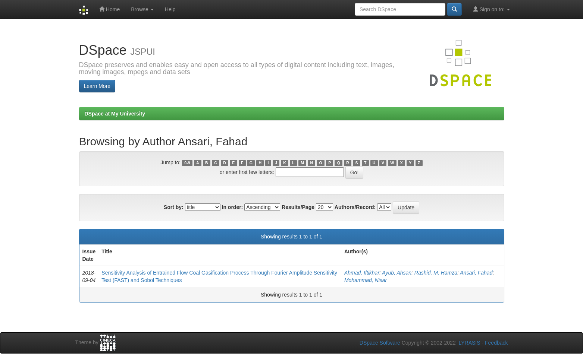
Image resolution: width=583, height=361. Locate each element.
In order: (232, 207)
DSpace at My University (115, 114)
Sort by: (174, 207)
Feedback (496, 343)
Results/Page (298, 207)
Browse (142, 9)
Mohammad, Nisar (365, 280)
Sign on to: (491, 9)
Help (170, 9)
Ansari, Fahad (476, 273)
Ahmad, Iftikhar (361, 273)
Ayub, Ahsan (396, 273)
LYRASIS (469, 343)
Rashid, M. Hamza (435, 273)
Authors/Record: (355, 207)
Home (109, 9)
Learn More (97, 86)
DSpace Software (380, 343)
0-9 (187, 163)
